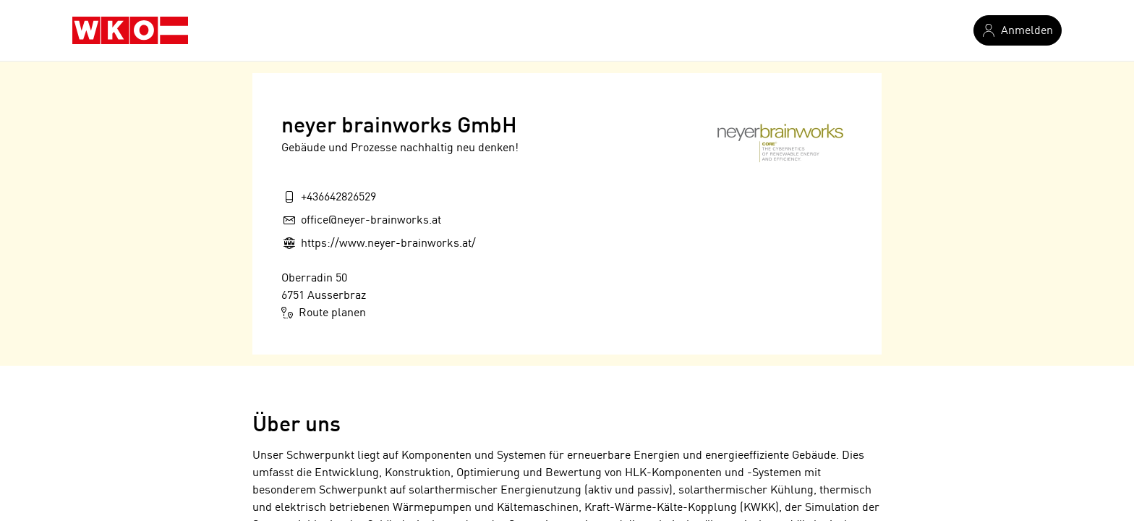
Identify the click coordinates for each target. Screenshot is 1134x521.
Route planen (323, 312)
